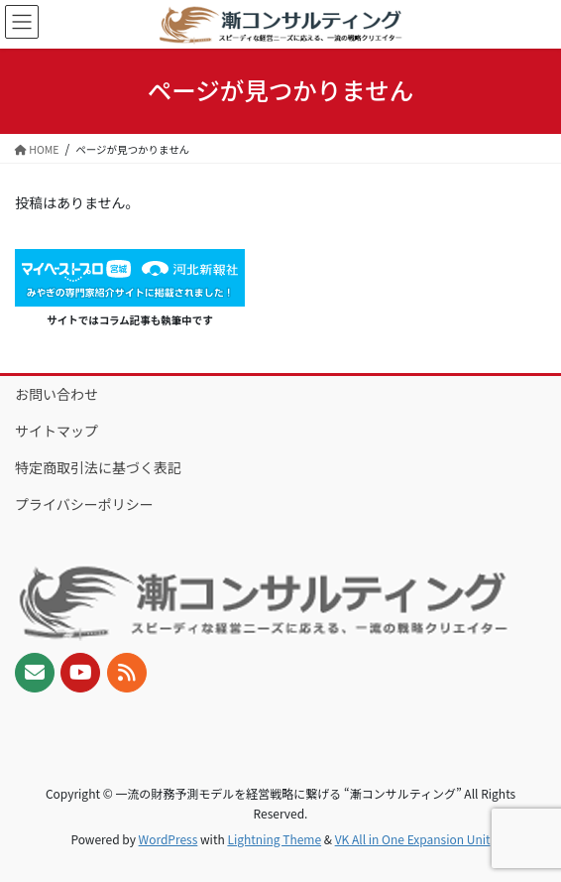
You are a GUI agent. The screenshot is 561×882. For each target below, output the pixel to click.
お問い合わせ (56, 394)
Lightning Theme (274, 838)
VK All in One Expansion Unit (413, 838)
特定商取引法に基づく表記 (98, 467)
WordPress (168, 838)
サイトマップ (56, 431)
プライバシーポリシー (84, 504)
